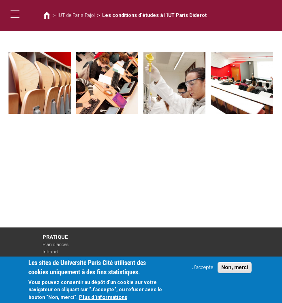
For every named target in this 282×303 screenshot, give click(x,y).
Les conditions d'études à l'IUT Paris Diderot (154, 15)
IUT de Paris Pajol (76, 15)
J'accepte (202, 269)
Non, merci (234, 269)
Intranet (51, 252)
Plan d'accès (55, 244)
